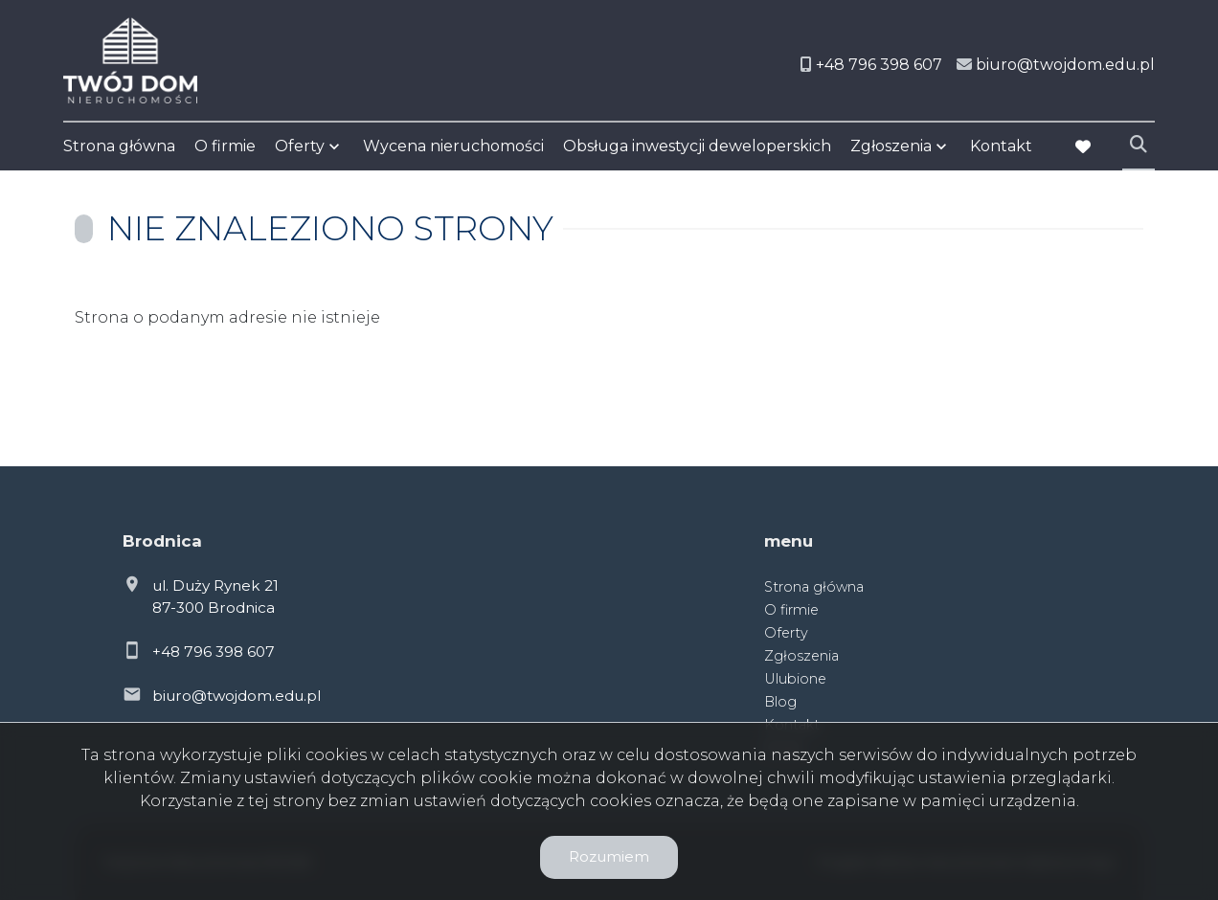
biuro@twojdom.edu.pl (236, 695)
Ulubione (795, 678)
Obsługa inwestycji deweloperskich (697, 146)
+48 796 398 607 (213, 651)
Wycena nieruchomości (453, 146)
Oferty (300, 146)
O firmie (225, 146)
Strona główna (119, 146)
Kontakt (1001, 146)
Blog (780, 701)
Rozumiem (609, 856)
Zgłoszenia (891, 146)
